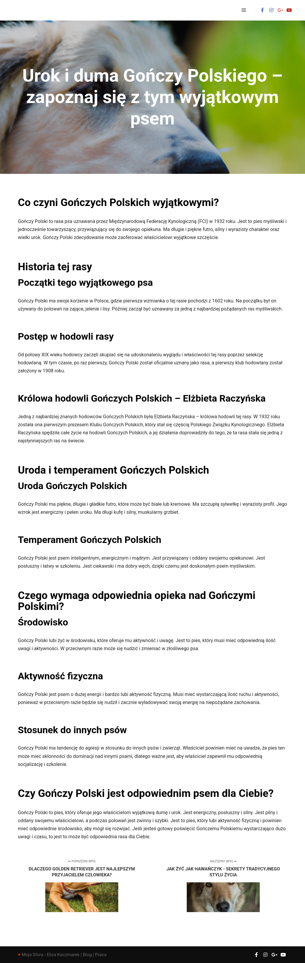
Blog (87, 954)
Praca (100, 954)
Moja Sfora (32, 954)
